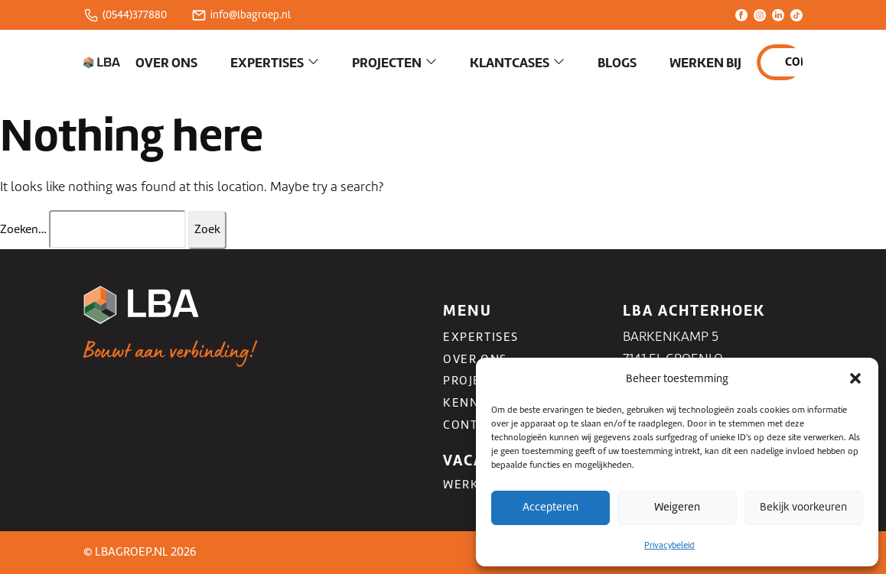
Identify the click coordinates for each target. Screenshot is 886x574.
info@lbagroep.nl (241, 15)
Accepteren (550, 507)
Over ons (166, 62)
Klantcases (509, 62)
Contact (472, 425)
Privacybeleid (669, 545)
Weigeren (677, 507)
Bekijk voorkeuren (803, 507)
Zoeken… (23, 229)
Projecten (387, 62)
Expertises (267, 62)
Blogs (617, 62)
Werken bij (705, 62)
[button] (855, 378)
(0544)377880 (125, 15)
